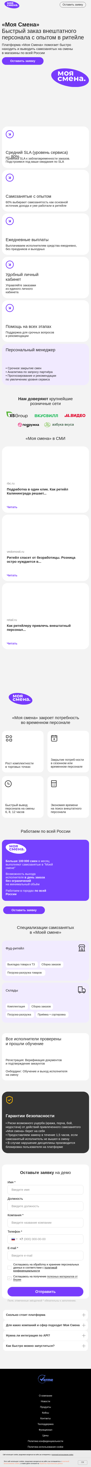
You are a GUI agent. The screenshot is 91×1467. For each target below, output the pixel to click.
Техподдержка (45, 1424)
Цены (45, 1435)
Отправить (45, 1291)
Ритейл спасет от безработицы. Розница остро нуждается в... (41, 559)
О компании (45, 1395)
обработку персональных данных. (51, 1463)
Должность (15, 1198)
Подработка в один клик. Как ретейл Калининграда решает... (37, 491)
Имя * (11, 1182)
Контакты (45, 1418)
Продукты (45, 1407)
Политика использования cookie (45, 1447)
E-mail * (13, 1248)
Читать (12, 507)
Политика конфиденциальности (45, 1441)
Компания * (15, 1215)
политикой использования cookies (62, 1454)
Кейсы (45, 1412)
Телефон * (15, 1231)
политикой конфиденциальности (35, 1269)
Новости (45, 1401)
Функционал (45, 1430)
